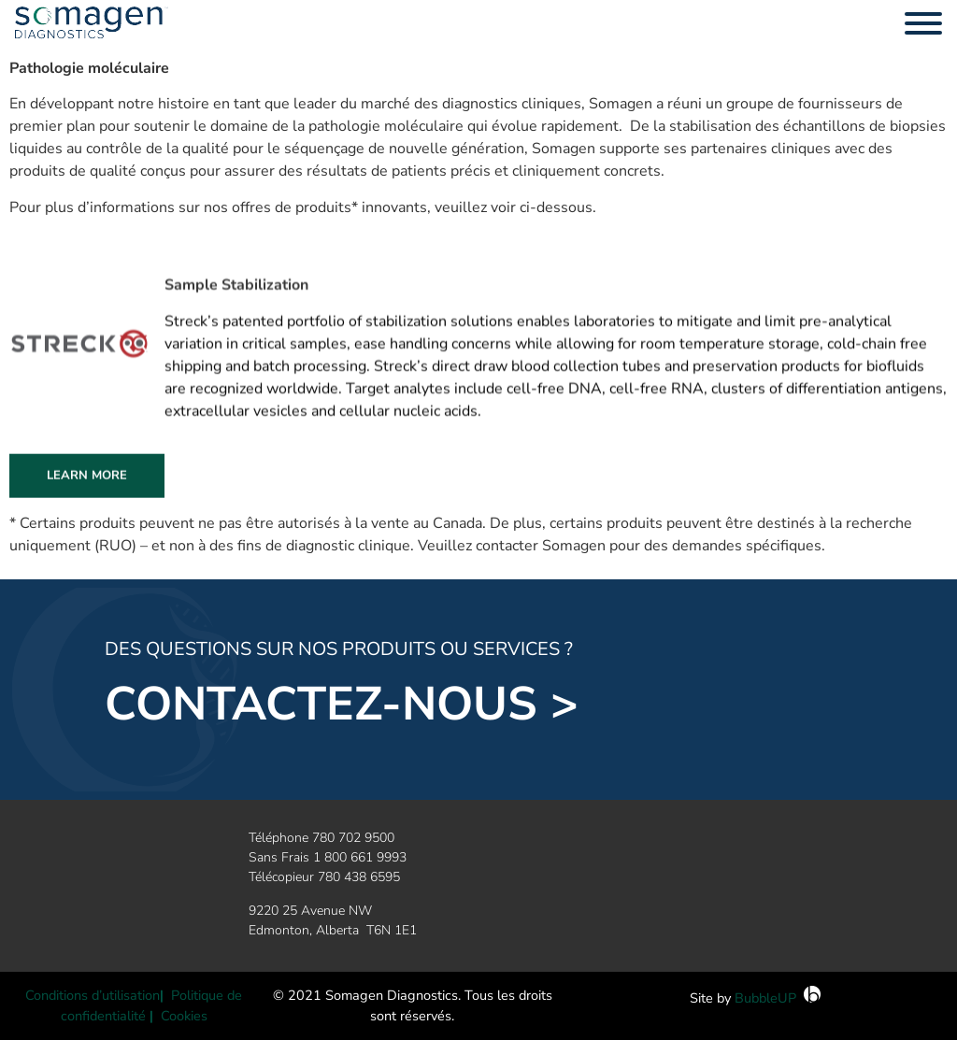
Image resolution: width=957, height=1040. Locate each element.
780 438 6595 (359, 877)
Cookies (184, 1015)
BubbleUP (765, 998)
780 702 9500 (353, 838)
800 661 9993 (365, 857)
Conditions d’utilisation (92, 995)
